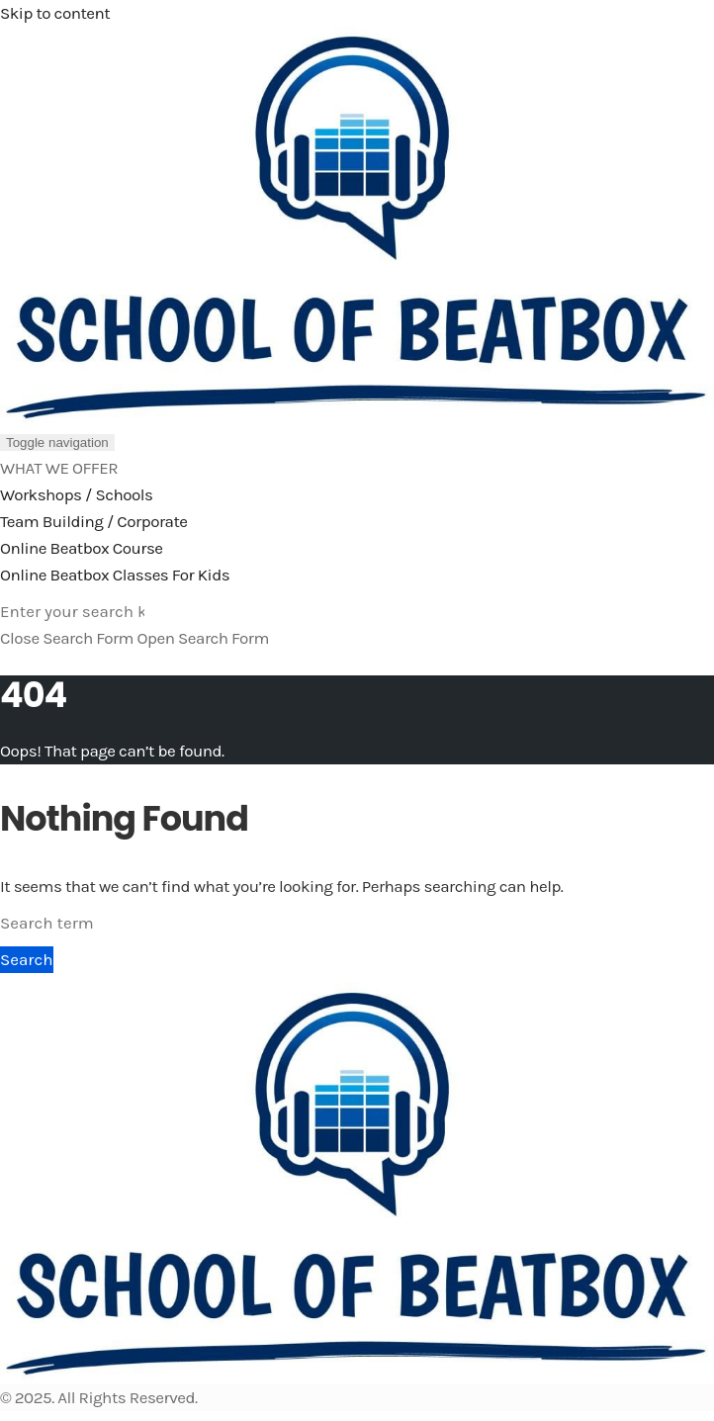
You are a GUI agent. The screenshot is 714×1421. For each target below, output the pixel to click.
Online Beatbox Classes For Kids (114, 574)
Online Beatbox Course (81, 548)
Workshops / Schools (76, 494)
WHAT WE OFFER (59, 468)
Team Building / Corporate (94, 521)
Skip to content (55, 13)
